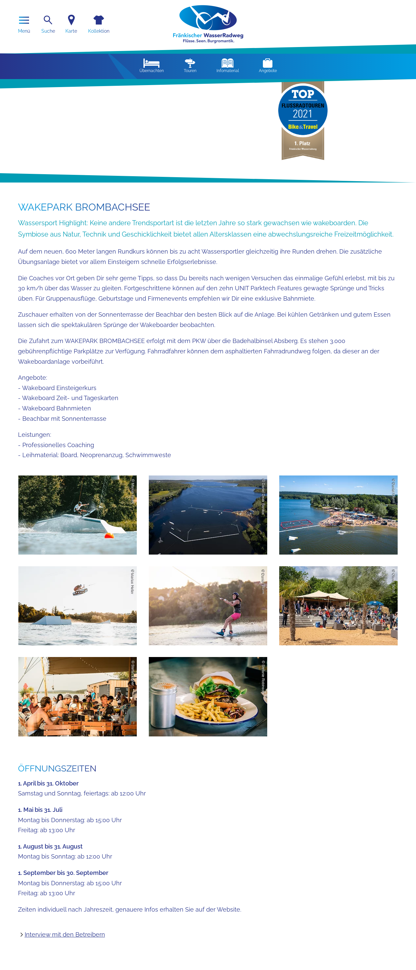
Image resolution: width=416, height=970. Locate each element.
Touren (190, 65)
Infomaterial (228, 65)
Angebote (268, 65)
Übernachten (151, 65)
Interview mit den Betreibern (65, 934)
